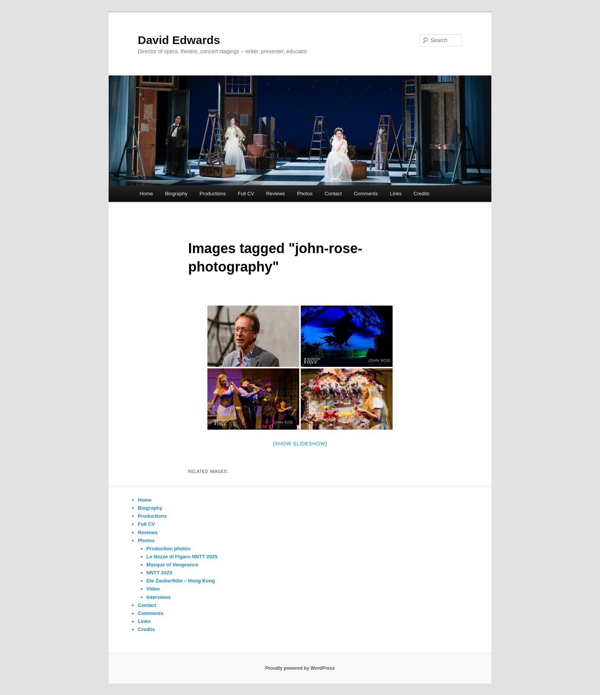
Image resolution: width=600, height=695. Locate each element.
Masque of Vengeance (173, 564)
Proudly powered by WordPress (299, 668)
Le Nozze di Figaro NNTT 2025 (182, 556)
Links (395, 193)
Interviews (159, 597)
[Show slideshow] (300, 443)
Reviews (275, 193)
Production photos (169, 548)
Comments (366, 193)
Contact (333, 193)
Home (146, 193)
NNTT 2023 (159, 573)
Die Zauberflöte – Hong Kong (181, 581)
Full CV (246, 193)
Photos (304, 193)
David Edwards (179, 40)
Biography (176, 193)
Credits (421, 193)
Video (153, 589)
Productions (212, 193)
